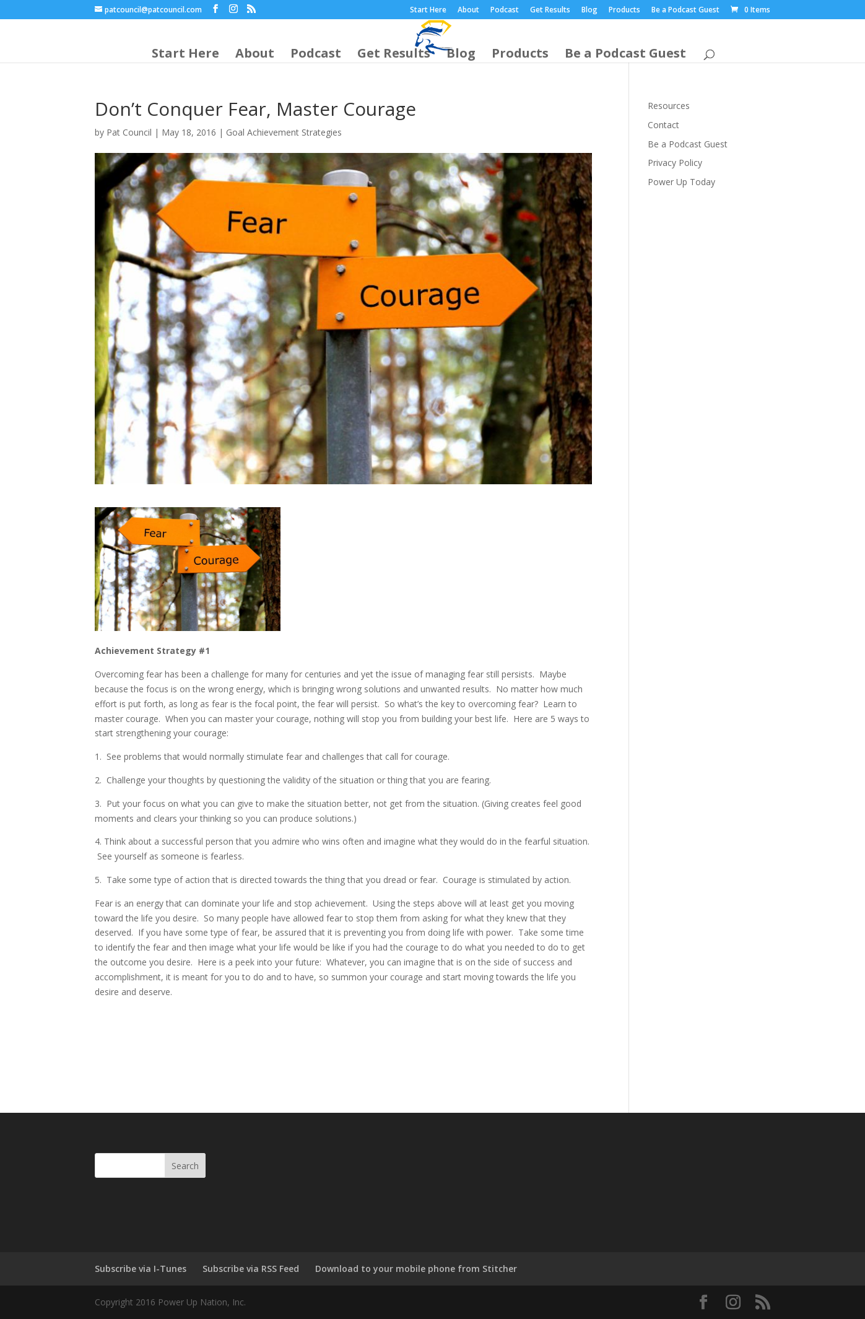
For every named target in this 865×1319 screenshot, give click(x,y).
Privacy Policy (675, 162)
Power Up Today (681, 182)
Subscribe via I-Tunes (140, 1268)
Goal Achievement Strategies (284, 132)
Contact (663, 125)
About (468, 10)
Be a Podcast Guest (685, 10)
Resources (669, 105)
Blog (589, 10)
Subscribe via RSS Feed (250, 1268)
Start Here (428, 10)
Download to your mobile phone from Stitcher (416, 1268)
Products (624, 10)
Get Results (550, 10)
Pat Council (129, 132)
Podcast (504, 10)
